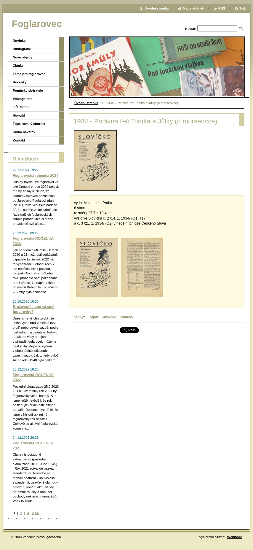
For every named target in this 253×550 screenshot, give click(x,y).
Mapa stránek (193, 8)
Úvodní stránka (86, 103)
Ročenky (20, 82)
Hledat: (190, 29)
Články (18, 65)
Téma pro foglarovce (29, 74)
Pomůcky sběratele (28, 90)
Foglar (93, 317)
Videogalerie (22, 99)
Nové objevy (22, 57)
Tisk (242, 8)
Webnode (234, 537)
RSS (221, 8)
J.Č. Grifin (20, 107)
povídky (126, 317)
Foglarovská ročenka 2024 (35, 176)
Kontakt (19, 140)
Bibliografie (22, 49)
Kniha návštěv (24, 132)
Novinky (19, 40)
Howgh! (19, 115)
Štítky (79, 317)
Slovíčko (109, 317)
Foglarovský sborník (29, 123)
